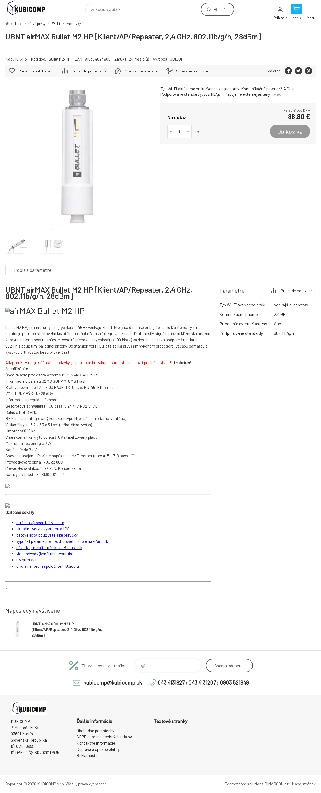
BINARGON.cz (276, 783)
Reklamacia (87, 755)
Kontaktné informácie (96, 743)
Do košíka (290, 131)
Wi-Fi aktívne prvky (66, 23)
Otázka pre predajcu (141, 71)
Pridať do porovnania (89, 71)
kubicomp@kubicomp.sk (112, 682)
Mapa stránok (304, 783)
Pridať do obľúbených (36, 71)
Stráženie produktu (192, 71)
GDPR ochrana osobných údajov (104, 736)
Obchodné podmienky (95, 730)
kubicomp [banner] (29, 8)
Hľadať (219, 9)
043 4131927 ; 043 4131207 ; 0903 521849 (203, 682)
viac (277, 94)
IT (16, 23)
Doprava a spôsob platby (98, 749)
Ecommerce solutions (244, 783)
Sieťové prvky (34, 23)
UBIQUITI (177, 59)
